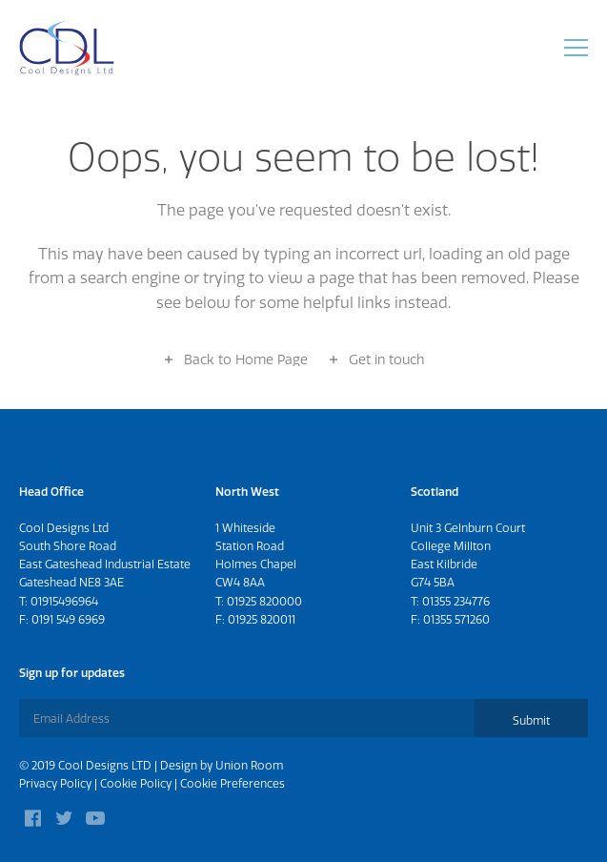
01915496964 (64, 601)
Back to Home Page (246, 359)
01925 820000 (264, 601)
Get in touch (386, 359)
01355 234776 (456, 601)
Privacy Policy (55, 783)
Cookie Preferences (232, 783)
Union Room (249, 765)
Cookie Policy (136, 783)
